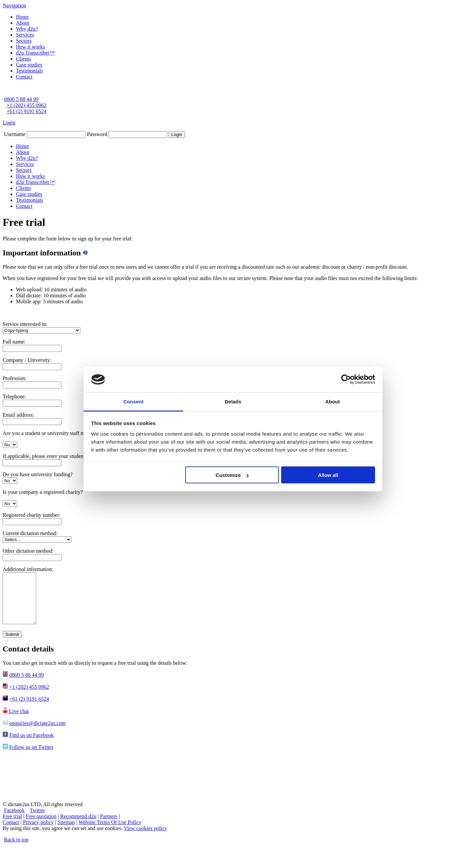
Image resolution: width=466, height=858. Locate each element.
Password (97, 134)
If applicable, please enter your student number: (53, 456)
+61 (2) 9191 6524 (26, 111)
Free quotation (41, 826)
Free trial (12, 826)
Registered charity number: (31, 515)
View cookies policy (145, 838)
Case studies (29, 65)
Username (15, 134)
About (22, 23)
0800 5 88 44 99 (21, 99)
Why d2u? (27, 29)
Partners (108, 826)
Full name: (14, 342)
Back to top (16, 849)
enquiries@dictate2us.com (37, 733)
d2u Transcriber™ (35, 53)
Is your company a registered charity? (43, 492)
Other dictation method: (28, 551)
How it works (30, 47)
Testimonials (29, 70)
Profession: (15, 378)
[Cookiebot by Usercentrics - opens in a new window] (346, 379)
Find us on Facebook (31, 745)
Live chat (19, 721)
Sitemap (66, 832)
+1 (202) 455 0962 (26, 105)
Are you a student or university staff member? (51, 433)
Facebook (14, 820)
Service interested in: (25, 324)
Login (9, 122)
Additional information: (28, 569)
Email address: (18, 415)
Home (22, 17)
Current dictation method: (30, 533)
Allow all (328, 475)
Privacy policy (38, 832)
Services (25, 35)
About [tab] (332, 401)
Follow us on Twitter (31, 757)
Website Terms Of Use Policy (109, 832)
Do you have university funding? (38, 474)
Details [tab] (233, 401)
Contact (24, 76)
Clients (23, 59)
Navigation (14, 5)
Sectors (24, 41)
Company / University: (27, 360)
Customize (232, 475)
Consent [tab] (133, 401)
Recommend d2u (78, 826)
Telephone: (14, 396)
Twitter (37, 820)
